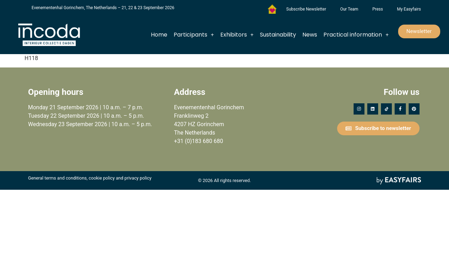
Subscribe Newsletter (306, 9)
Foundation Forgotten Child (272, 9)
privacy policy (138, 178)
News (309, 35)
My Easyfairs (409, 9)
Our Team (349, 9)
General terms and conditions (57, 178)
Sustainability (278, 35)
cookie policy (102, 178)
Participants (194, 34)
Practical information (356, 34)
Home (159, 35)
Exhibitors (237, 34)
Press (377, 9)
